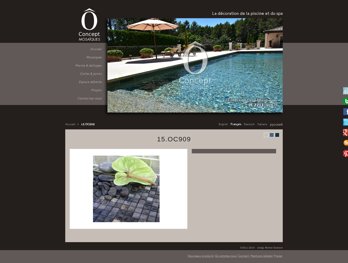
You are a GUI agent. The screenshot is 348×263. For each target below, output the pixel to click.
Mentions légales (262, 255)
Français (236, 124)
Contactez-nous (90, 98)
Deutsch (249, 124)
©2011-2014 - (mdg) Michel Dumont (261, 248)
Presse (278, 255)
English (223, 124)
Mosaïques (94, 57)
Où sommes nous (226, 255)
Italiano (262, 124)
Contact (243, 255)
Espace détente (90, 82)
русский (276, 124)
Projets (96, 90)
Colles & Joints (91, 73)
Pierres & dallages (88, 65)
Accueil (96, 49)
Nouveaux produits (201, 255)
